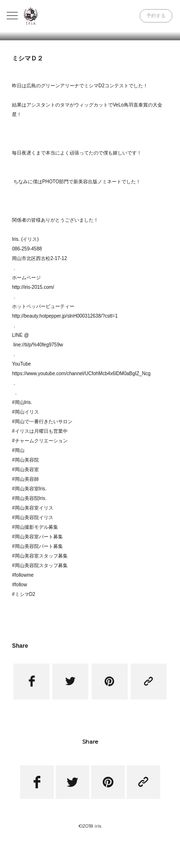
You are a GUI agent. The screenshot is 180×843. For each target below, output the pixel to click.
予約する (156, 15)
